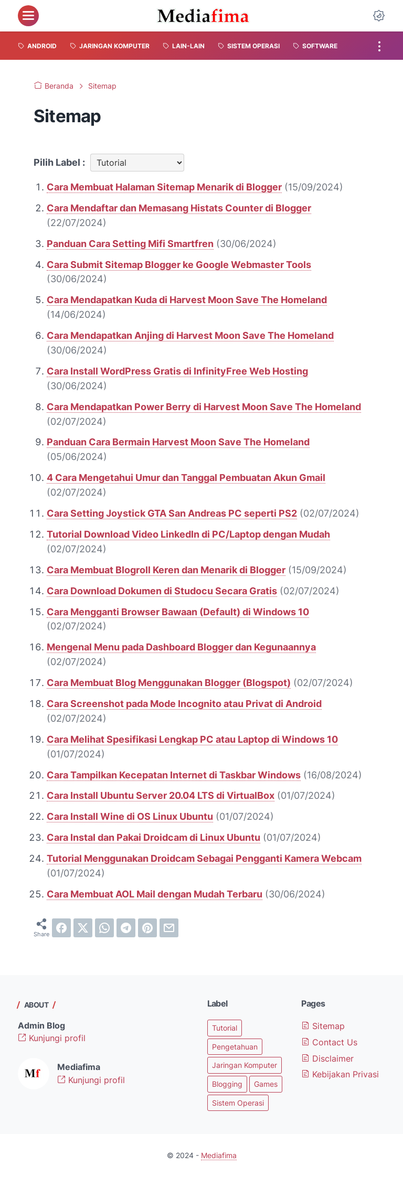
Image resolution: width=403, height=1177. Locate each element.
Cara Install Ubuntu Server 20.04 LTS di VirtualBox (160, 795)
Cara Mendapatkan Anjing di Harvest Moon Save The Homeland (190, 335)
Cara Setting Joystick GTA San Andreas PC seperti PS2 (172, 513)
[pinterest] (147, 927)
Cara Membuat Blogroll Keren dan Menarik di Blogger (166, 569)
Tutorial (224, 1027)
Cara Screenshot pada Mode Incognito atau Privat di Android (184, 703)
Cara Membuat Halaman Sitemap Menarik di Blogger (164, 186)
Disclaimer (327, 1058)
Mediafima (219, 1155)
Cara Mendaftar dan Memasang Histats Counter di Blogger (179, 207)
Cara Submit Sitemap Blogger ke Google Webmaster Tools (179, 264)
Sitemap (323, 1026)
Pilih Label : (59, 162)
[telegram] (125, 927)
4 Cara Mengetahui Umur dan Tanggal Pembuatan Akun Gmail (186, 477)
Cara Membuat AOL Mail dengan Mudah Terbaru (154, 894)
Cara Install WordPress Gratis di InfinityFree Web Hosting (177, 371)
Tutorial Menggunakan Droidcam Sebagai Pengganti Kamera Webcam (204, 858)
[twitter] (82, 927)
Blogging (227, 1083)
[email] (169, 927)
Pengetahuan (235, 1046)
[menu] (28, 15)
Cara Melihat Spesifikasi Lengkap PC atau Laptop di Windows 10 (192, 739)
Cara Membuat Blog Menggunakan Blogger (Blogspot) (169, 682)
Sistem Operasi (238, 1102)
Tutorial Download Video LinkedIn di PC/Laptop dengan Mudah (188, 534)
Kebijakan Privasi (340, 1074)
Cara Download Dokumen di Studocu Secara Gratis (162, 590)
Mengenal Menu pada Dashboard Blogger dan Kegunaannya (181, 646)
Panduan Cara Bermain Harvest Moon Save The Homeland (178, 441)
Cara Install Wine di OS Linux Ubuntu (130, 816)
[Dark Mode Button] (379, 15)
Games (266, 1083)
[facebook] (61, 927)
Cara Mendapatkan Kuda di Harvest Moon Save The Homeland (187, 299)
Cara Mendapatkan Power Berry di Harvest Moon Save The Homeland (204, 406)
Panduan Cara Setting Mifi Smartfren (130, 243)
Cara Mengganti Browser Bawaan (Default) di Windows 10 (178, 611)
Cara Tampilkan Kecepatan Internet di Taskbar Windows (174, 774)
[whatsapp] (104, 927)
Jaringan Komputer (244, 1065)
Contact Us (329, 1042)
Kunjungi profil (52, 1038)
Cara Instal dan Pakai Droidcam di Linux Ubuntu (153, 837)
